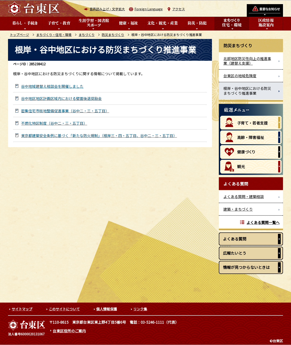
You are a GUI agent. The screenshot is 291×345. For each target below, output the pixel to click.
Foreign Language (149, 9)
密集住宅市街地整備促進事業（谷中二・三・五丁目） (65, 110)
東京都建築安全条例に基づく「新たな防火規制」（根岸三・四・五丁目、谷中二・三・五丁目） (99, 135)
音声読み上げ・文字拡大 (107, 9)
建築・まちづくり (238, 209)
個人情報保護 (106, 308)
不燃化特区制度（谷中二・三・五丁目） (54, 123)
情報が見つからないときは (246, 267)
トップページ (19, 34)
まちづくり (87, 34)
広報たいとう (234, 253)
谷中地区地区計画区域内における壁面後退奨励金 (61, 98)
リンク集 (140, 308)
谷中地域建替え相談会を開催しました (52, 86)
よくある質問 (234, 239)
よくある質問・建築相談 (243, 196)
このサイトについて (64, 308)
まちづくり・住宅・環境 (53, 34)
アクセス (178, 9)
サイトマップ (22, 308)
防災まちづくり (113, 34)
